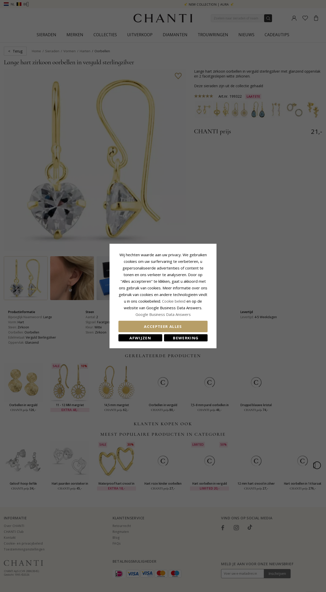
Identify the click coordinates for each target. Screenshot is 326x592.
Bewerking (185, 337)
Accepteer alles (163, 326)
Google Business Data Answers (163, 314)
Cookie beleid (174, 301)
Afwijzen (140, 337)
